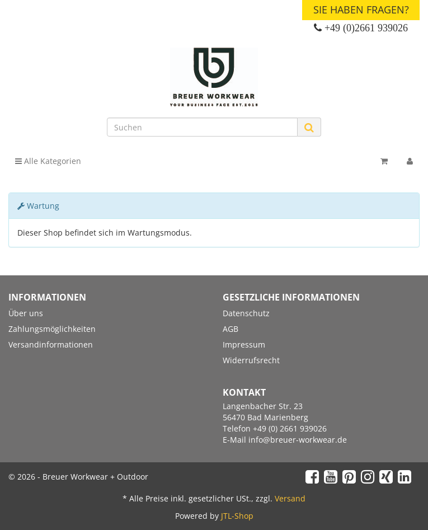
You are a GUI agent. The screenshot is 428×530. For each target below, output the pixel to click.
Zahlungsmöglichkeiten (52, 328)
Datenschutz (246, 313)
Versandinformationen (50, 344)
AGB (230, 328)
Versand (290, 498)
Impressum (244, 344)
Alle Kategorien (48, 161)
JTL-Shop (237, 515)
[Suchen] (202, 127)
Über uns (25, 313)
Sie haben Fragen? (361, 9)
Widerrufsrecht (251, 360)
